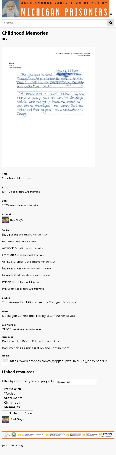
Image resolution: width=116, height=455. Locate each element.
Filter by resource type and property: (49, 381)
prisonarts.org (12, 445)
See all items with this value (25, 191)
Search (111, 22)
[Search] (55, 22)
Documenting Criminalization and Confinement (35, 348)
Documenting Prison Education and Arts (30, 341)
